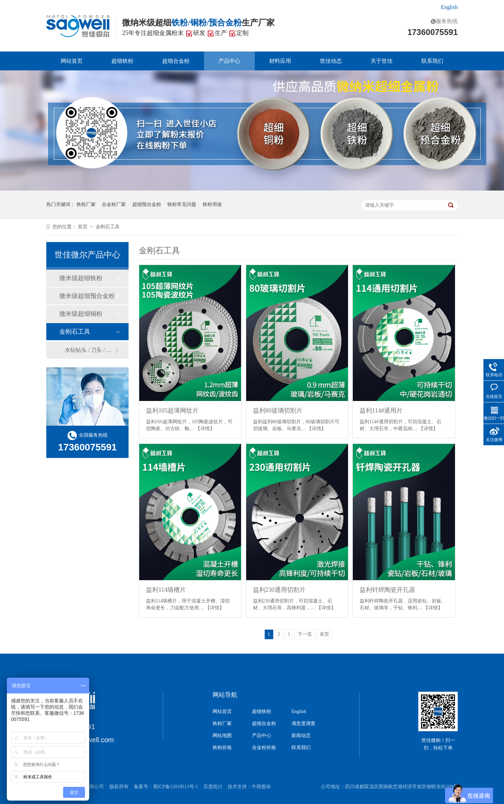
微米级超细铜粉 (81, 313)
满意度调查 (303, 723)
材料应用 (280, 61)
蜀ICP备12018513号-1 (175, 786)
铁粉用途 (212, 204)
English (449, 7)
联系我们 (432, 61)
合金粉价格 (264, 747)
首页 (83, 226)
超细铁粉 (122, 61)
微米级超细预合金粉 (87, 295)
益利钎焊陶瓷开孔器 (387, 589)
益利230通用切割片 (279, 589)
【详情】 (205, 428)
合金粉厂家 (114, 204)
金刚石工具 (108, 226)
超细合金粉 (176, 61)
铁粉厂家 (86, 204)
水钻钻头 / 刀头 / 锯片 (90, 350)
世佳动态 (331, 61)
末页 (324, 634)
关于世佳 (382, 61)
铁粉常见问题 (181, 204)
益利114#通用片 (381, 410)
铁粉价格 (222, 747)
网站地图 (222, 735)
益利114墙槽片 (166, 589)
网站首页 (72, 61)
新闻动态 (301, 735)
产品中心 (229, 61)
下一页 (305, 634)
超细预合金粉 (146, 204)
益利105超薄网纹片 (172, 410)
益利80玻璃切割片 (277, 410)
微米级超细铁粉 (81, 278)
